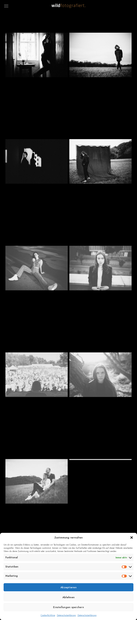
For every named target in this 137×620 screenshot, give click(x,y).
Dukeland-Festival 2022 (36, 413)
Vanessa (100, 307)
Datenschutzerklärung (66, 615)
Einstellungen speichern (68, 607)
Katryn (100, 200)
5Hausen (36, 94)
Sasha (36, 200)
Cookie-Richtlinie (48, 615)
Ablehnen (68, 597)
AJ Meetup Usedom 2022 (100, 94)
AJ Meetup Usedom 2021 (100, 413)
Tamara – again (100, 476)
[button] (131, 537)
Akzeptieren (68, 587)
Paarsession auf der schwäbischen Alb (36, 522)
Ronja (36, 307)
